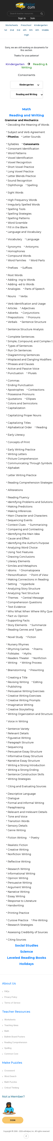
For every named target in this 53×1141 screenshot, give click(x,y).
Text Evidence (17, 606)
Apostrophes (16, 389)
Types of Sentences (20, 345)
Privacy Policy (9, 997)
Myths (27, 653)
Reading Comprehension (14, 1042)
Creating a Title (17, 677)
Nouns (12, 296)
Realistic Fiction (18, 845)
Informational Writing (21, 873)
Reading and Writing (26, 115)
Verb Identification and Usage (27, 303)
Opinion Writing (18, 878)
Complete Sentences (21, 336)
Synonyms (14, 246)
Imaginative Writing (20, 704)
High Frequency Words (22, 200)
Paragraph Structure (21, 742)
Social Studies (26, 945)
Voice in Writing (18, 721)
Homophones (16, 251)
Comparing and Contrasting (25, 529)
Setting (12, 584)
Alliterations (15, 490)
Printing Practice (18, 912)
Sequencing (15, 747)
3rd (18, 30)
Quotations (15, 398)
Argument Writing (19, 887)
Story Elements (17, 625)
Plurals (32, 373)
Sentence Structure (34, 322)
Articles (12, 308)
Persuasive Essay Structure (25, 751)
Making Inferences (19, 511)
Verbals (12, 322)
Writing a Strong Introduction (26, 765)
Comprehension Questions (25, 602)
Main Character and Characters (27, 515)
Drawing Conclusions (21, 556)
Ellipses (31, 398)
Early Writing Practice (21, 449)
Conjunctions (31, 312)
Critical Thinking (10, 1087)
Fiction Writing (17, 837)
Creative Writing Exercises (24, 695)
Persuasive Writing (20, 882)
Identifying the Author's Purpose (28, 543)
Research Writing (19, 869)
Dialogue (13, 798)
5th (31, 30)
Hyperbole (27, 584)
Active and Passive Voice (23, 368)
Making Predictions (20, 506)
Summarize (39, 625)
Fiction (31, 637)
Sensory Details (17, 825)
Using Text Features (20, 552)
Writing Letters (17, 454)
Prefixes (13, 267)
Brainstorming (17, 670)
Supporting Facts (19, 620)
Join (12, 1120)
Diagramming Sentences (24, 355)
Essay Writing (16, 896)
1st (5, 30)
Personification (17, 575)
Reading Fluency (18, 497)
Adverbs (13, 312)
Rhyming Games (18, 649)
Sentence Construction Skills (26, 774)
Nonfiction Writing (19, 854)
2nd (12, 30)
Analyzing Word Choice (23, 547)
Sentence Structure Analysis (26, 329)
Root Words (15, 275)
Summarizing (38, 524)
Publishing (14, 686)
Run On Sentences (20, 350)
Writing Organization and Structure (30, 714)
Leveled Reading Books (26, 958)
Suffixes (27, 267)
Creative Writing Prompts (24, 700)
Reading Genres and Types (25, 629)
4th (24, 30)
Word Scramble (17, 222)
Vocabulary (15, 239)
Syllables (13, 144)
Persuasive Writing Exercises (26, 691)
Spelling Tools (16, 209)
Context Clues (17, 524)
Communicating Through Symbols (30, 463)
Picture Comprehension (23, 458)
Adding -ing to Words (21, 279)
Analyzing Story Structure (24, 588)
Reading (41, 427)
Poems (38, 649)
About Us (9, 983)
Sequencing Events (20, 520)
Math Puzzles (9, 1082)
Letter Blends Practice (22, 176)
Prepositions (16, 317)
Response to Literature (22, 901)
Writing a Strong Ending (23, 769)
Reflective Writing (19, 861)
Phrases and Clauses (21, 364)
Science (26, 952)
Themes (13, 597)
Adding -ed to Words (21, 284)
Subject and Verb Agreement (26, 132)
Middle (45, 30)
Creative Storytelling (21, 709)
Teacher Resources (16, 1011)
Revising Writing (18, 682)
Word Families (17, 260)
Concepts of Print (19, 442)
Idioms (12, 570)
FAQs (5, 991)
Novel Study (15, 637)
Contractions (36, 389)
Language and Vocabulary (24, 231)
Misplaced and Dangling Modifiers (29, 359)
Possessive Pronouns (21, 394)
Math (26, 109)
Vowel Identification (20, 157)
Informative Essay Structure (25, 756)
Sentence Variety (18, 728)
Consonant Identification (23, 148)
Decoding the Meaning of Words (28, 124)
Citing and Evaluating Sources (27, 786)
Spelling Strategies (20, 213)
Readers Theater (18, 658)
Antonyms (32, 246)
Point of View (39, 575)
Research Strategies (20, 924)
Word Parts (38, 260)
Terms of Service (11, 1003)
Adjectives (28, 308)
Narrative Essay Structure (24, 760)
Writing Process (32, 662)
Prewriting (37, 670)
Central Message (33, 597)
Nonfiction (39, 658)
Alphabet (14, 467)
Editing (37, 682)
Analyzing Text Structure (23, 593)
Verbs (24, 296)
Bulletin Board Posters (13, 1036)
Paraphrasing (16, 807)
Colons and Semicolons (22, 403)
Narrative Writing (19, 891)
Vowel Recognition (20, 162)
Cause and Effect (18, 538)
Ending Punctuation (20, 385)
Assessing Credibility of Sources (28, 932)
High (26, 35)
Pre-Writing (40, 920)
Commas (13, 380)
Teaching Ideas (10, 1025)
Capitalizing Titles (19, 422)
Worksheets (11, 25)
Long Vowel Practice (21, 171)
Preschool (26, 25)
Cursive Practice (18, 920)
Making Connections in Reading (28, 579)
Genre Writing (17, 830)
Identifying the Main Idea (24, 534)
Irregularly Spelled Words (24, 204)
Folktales (13, 653)
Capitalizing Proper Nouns (24, 415)
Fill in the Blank (18, 227)
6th (37, 30)
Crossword (8, 1070)
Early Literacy (16, 434)
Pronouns (34, 317)
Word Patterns (17, 153)
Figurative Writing (19, 738)
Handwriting (16, 905)
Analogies (14, 288)
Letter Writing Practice (22, 475)
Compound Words (19, 255)
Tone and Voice (17, 816)
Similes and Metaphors (22, 565)
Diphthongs (15, 185)
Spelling (32, 185)
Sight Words (15, 192)
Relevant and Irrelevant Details (27, 812)
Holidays (26, 964)
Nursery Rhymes (18, 644)
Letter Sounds (32, 136)
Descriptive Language (22, 793)
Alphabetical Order (20, 427)
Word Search (9, 1076)
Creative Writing (18, 849)
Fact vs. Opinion (18, 616)
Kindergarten (41, 25)
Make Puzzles (12, 1062)
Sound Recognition (20, 180)
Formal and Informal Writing (26, 802)
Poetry (35, 837)
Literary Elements (19, 561)
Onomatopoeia (30, 570)
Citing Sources (17, 939)
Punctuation (16, 373)
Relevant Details (18, 733)
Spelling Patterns (19, 218)
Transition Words (18, 821)
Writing (12, 662)
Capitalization (16, 408)
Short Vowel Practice (21, 167)
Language (32, 239)
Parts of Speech (35, 288)
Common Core (10, 1054)
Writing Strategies (19, 779)
